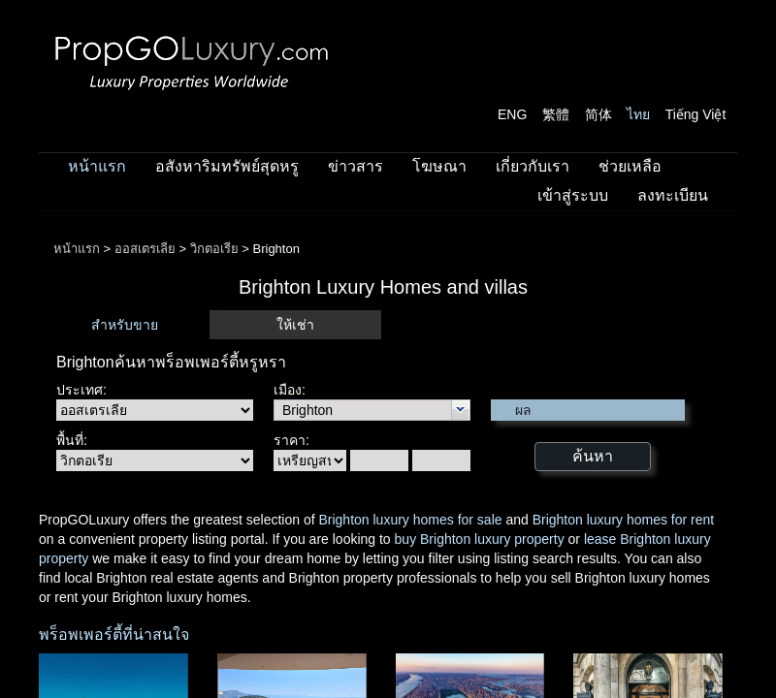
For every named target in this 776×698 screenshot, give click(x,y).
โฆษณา (439, 166)
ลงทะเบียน (672, 195)
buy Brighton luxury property (480, 539)
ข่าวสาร (355, 166)
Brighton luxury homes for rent (624, 519)
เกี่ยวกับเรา (532, 166)
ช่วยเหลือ (630, 166)
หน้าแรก (97, 166)
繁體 (555, 114)
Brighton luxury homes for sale (409, 519)
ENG (512, 114)
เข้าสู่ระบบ (572, 195)
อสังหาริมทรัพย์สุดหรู (227, 166)
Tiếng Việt (696, 114)
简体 (598, 114)
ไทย (638, 114)
